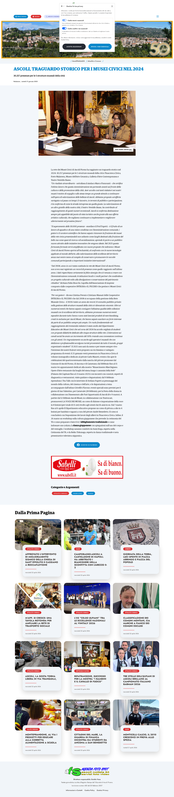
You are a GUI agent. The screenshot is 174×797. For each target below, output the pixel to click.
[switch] (64, 28)
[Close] (112, 6)
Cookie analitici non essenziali (78, 29)
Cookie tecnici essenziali (76, 20)
